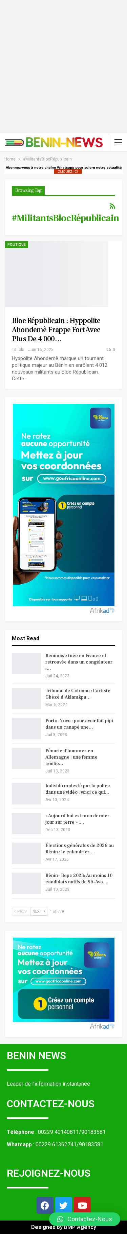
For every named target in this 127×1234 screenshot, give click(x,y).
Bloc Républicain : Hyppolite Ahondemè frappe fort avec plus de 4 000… (56, 330)
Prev (20, 911)
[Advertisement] (63, 66)
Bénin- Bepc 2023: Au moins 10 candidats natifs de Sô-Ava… (78, 879)
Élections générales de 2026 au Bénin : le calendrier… (79, 849)
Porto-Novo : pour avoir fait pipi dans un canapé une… (79, 724)
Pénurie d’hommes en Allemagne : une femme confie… (71, 757)
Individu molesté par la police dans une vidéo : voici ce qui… (77, 789)
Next (39, 911)
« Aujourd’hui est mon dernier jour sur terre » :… (77, 819)
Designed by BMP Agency (63, 1227)
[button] (84, 1219)
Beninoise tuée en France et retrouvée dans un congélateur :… (78, 662)
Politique (16, 244)
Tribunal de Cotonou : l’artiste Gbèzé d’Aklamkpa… (77, 694)
